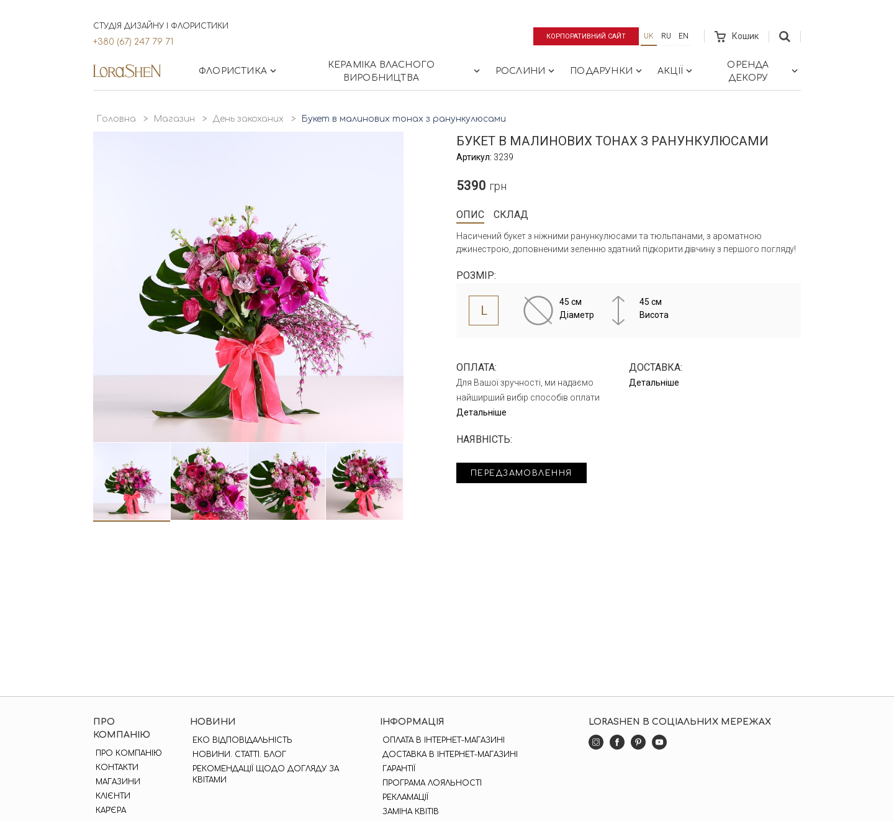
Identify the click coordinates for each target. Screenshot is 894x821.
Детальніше (481, 412)
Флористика (239, 70)
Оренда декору (763, 71)
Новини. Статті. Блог (238, 754)
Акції (676, 70)
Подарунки (607, 70)
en (684, 36)
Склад (511, 214)
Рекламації (403, 797)
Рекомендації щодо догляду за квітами (264, 774)
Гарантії (396, 768)
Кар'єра (108, 810)
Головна (116, 119)
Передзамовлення (529, 474)
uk (649, 36)
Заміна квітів (408, 811)
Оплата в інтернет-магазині (441, 740)
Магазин (174, 119)
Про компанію (126, 753)
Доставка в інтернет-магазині (447, 754)
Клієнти (110, 796)
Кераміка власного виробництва (405, 71)
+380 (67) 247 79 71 (133, 42)
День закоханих (248, 119)
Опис (470, 214)
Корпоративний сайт (582, 36)
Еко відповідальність (241, 740)
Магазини (115, 782)
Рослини (526, 70)
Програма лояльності (429, 783)
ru (666, 36)
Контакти (114, 767)
